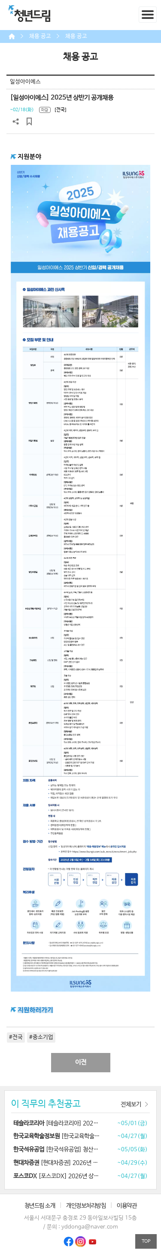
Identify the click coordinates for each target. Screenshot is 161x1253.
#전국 (16, 1037)
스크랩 (29, 121)
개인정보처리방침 (86, 1205)
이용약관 (127, 1205)
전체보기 (131, 1104)
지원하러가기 (35, 1010)
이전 (80, 1062)
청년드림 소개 (39, 1205)
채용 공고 (40, 36)
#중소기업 (41, 1037)
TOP (146, 1241)
